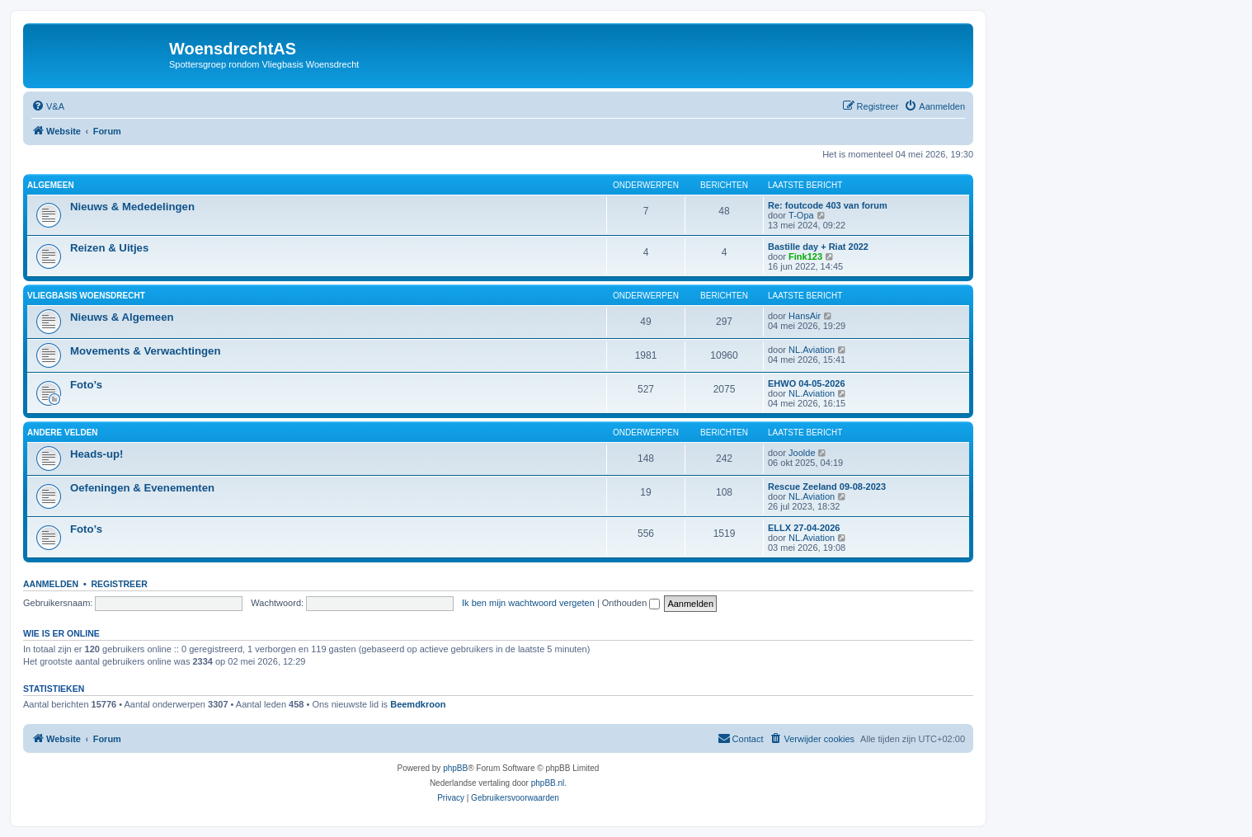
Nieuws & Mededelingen (132, 206)
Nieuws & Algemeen (122, 317)
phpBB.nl (548, 783)
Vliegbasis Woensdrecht (86, 295)
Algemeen (50, 185)
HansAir (804, 316)
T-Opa (801, 215)
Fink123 (805, 256)
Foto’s (86, 385)
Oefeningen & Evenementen (142, 488)
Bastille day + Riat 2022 (818, 247)
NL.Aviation (811, 350)
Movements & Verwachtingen (145, 351)
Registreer (119, 584)
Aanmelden (50, 584)
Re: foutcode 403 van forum (827, 205)
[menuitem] (47, 106)
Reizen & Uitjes (109, 248)
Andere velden (62, 432)
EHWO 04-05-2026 (806, 383)
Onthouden (631, 603)
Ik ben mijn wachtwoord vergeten (528, 603)
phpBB (455, 768)
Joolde (801, 453)
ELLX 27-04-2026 (804, 528)
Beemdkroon (417, 704)
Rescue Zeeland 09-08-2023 (827, 486)
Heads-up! (96, 454)
